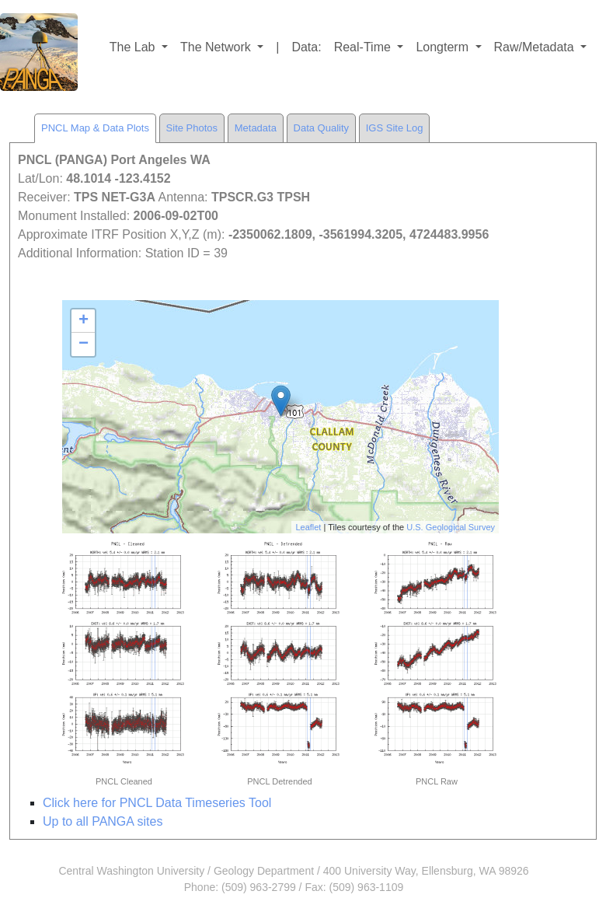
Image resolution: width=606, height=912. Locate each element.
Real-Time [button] (364, 47)
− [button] (83, 344)
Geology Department (264, 871)
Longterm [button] (444, 47)
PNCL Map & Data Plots (95, 128)
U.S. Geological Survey (450, 527)
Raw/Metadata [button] (536, 47)
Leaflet (308, 527)
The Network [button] (217, 47)
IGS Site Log (394, 128)
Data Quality (322, 128)
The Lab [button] (134, 47)
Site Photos (192, 128)
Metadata (256, 128)
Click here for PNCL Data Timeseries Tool (157, 802)
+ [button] (83, 321)
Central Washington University (131, 871)
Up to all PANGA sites (102, 821)
